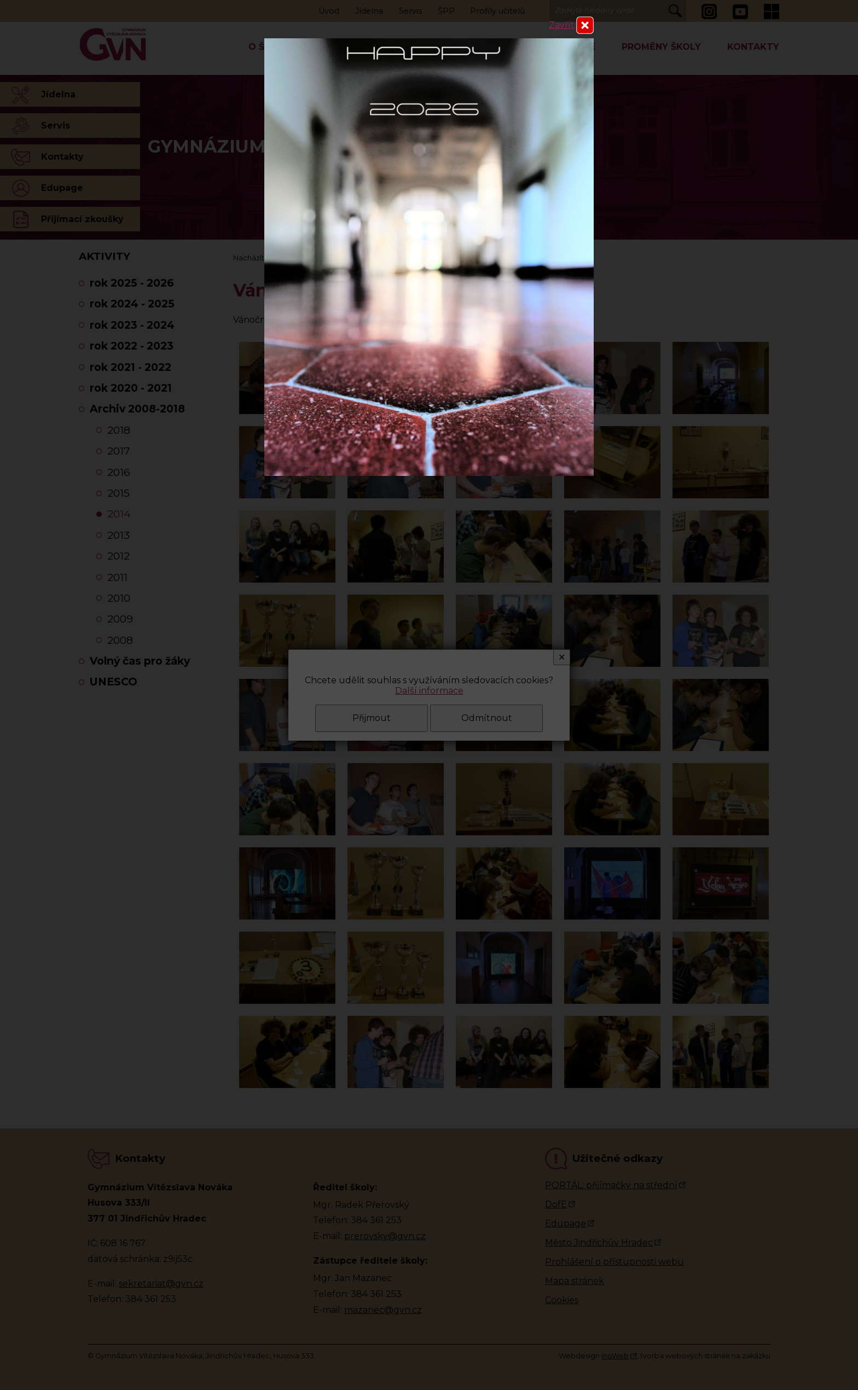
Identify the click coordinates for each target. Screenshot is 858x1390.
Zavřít (562, 25)
